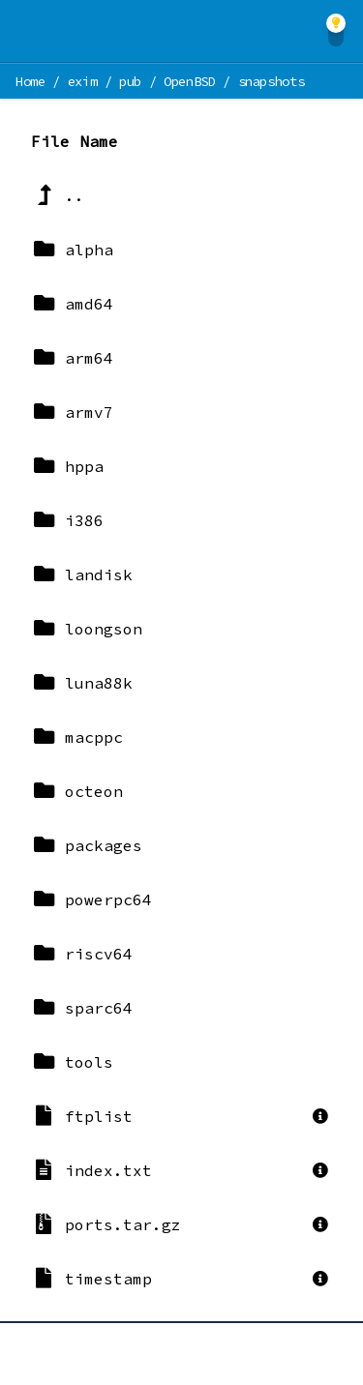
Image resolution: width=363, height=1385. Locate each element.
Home (30, 81)
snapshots (271, 81)
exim (83, 81)
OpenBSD (190, 81)
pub (130, 81)
